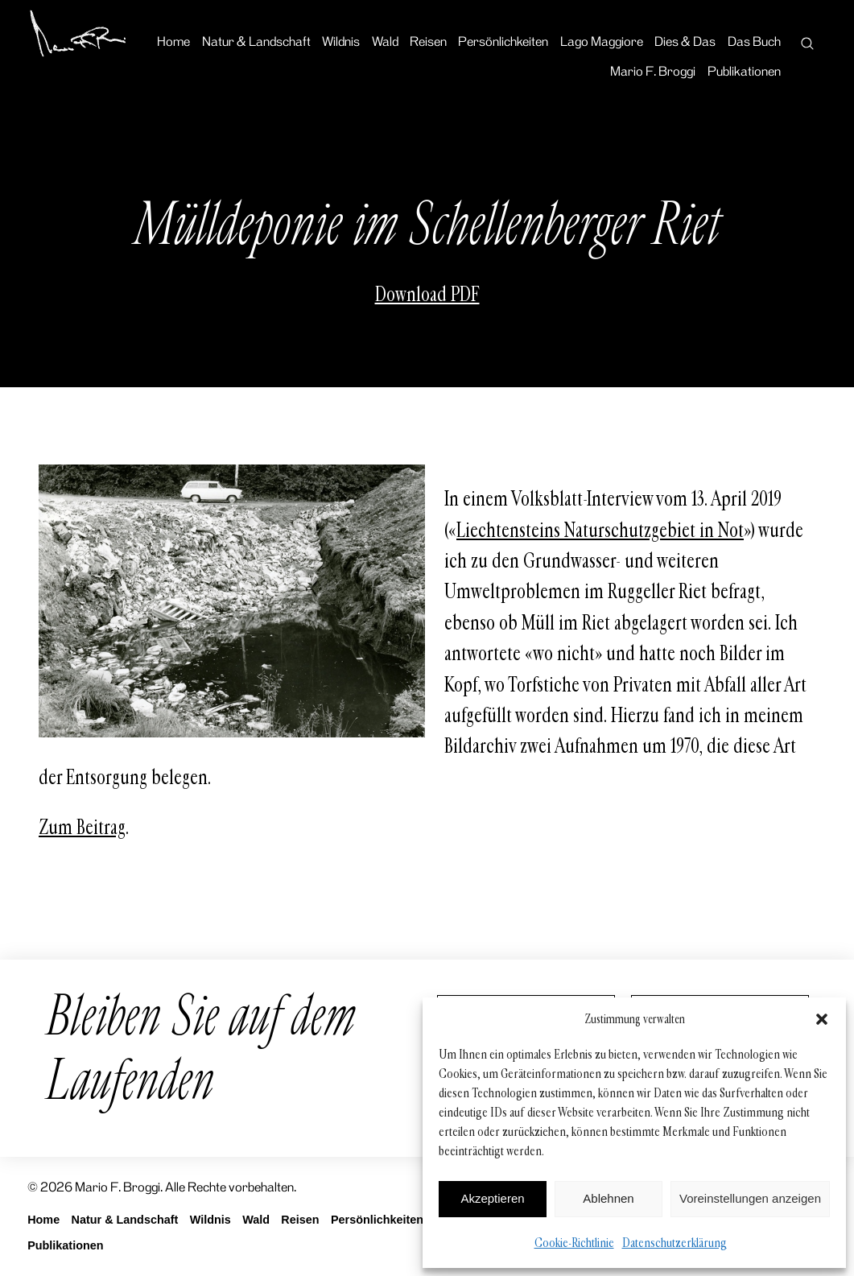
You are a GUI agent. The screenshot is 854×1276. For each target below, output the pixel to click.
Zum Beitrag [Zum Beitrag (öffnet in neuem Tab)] (82, 827)
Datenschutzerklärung (674, 1242)
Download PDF (427, 295)
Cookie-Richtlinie (574, 1242)
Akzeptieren (492, 1198)
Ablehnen (608, 1198)
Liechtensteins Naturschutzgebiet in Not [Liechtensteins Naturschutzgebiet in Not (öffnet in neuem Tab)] (600, 530)
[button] (822, 1019)
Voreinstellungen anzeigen (750, 1198)
